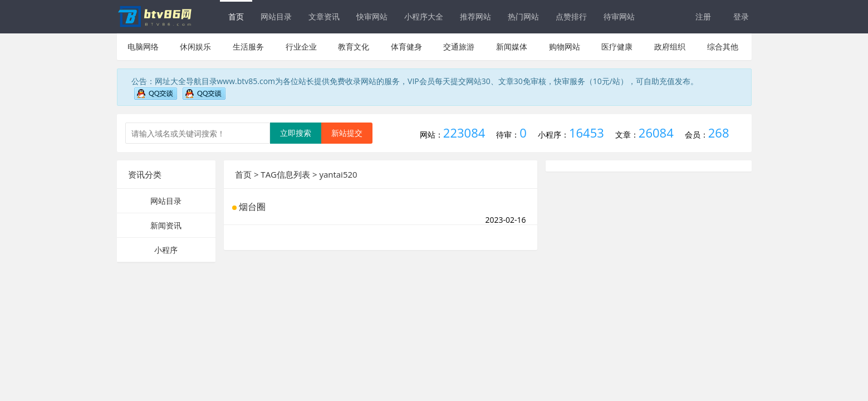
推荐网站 (475, 16)
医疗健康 (616, 46)
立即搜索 (295, 133)
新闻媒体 (511, 46)
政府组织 (669, 46)
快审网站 (372, 16)
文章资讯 (324, 16)
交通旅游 (458, 46)
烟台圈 (252, 206)
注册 (703, 16)
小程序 (166, 249)
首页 (236, 16)
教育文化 (353, 46)
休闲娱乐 (195, 46)
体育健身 (406, 46)
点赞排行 (571, 16)
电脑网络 (143, 46)
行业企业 (301, 46)
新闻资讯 (166, 225)
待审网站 (619, 16)
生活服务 (248, 46)
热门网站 (523, 16)
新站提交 (346, 133)
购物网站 (564, 46)
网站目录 (276, 16)
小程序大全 (423, 16)
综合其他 (722, 46)
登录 (741, 16)
